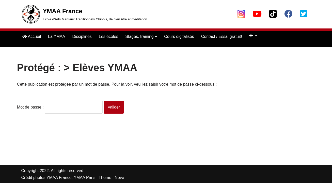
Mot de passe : (60, 107)
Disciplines (81, 36)
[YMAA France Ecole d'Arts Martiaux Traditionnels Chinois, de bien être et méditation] (84, 14)
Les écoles (108, 36)
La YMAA (56, 36)
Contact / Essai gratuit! (221, 36)
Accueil (31, 36)
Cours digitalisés (179, 36)
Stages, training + (141, 36)
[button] (256, 36)
